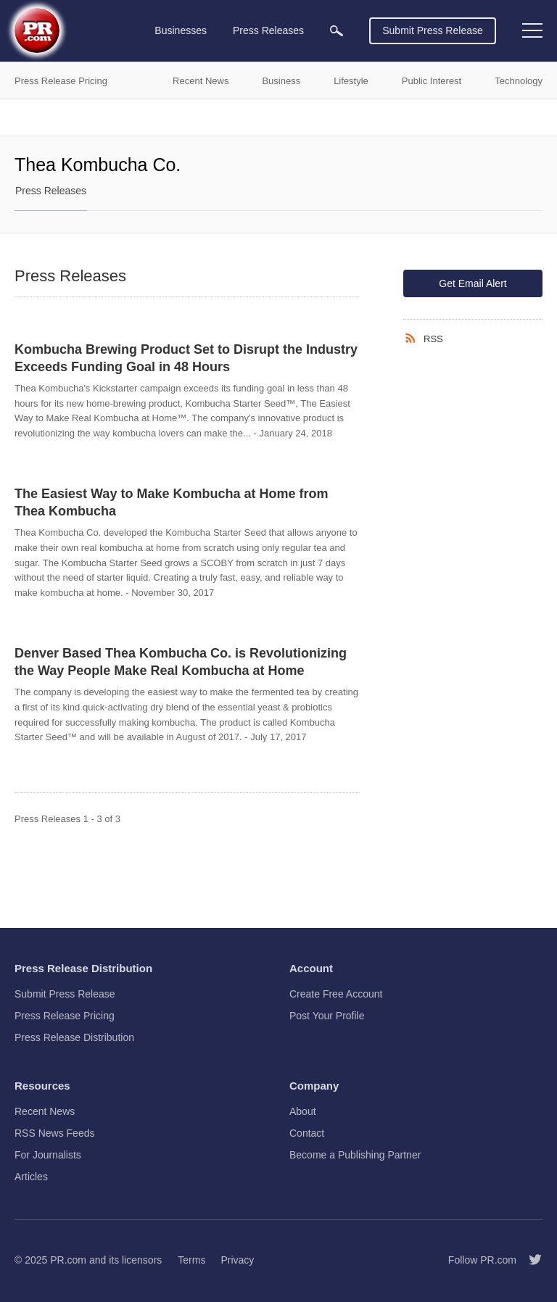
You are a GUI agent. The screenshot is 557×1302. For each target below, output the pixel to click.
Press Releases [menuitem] (268, 30)
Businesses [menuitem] (180, 30)
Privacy (237, 1260)
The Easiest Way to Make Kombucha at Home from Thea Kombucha (171, 502)
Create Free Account (335, 994)
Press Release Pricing (65, 1015)
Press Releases (50, 190)
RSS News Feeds (54, 1133)
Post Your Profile (327, 1015)
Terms (191, 1260)
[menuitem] (336, 31)
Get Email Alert (472, 283)
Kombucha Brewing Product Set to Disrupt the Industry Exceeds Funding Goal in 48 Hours (186, 358)
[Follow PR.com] (529, 1260)
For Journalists (48, 1155)
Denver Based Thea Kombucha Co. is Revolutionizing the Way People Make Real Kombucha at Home (181, 662)
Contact (306, 1133)
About (302, 1111)
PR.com (68, 1260)
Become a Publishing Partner (355, 1155)
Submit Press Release (432, 30)
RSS (433, 339)
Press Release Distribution (74, 1037)
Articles (31, 1176)
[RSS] (413, 339)
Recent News (45, 1111)
